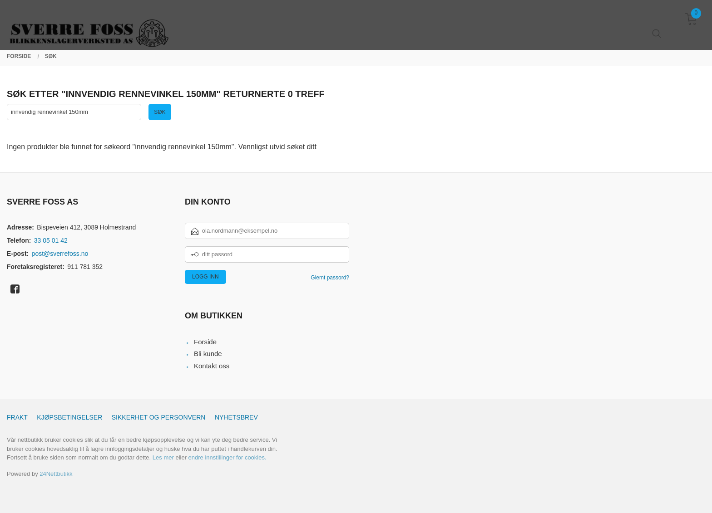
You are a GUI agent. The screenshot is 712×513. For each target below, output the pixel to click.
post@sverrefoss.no (60, 253)
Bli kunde (208, 354)
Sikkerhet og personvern (159, 417)
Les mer (163, 457)
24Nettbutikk (56, 474)
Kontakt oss (211, 366)
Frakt (17, 417)
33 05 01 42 (51, 240)
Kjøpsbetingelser (69, 417)
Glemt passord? (330, 277)
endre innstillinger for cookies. (227, 457)
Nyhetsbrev (236, 417)
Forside (205, 342)
